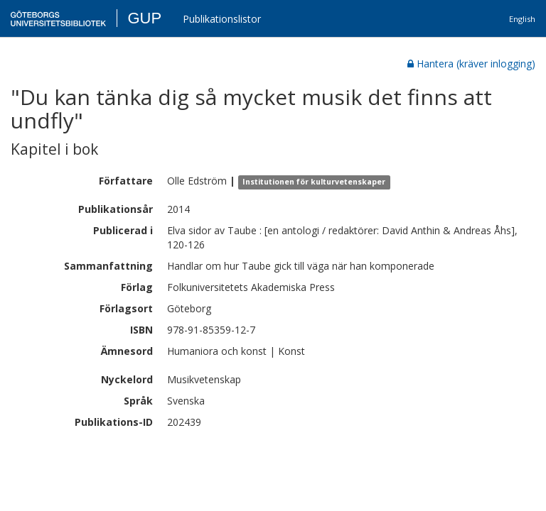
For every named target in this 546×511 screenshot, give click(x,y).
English (522, 18)
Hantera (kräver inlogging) (471, 63)
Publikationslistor (222, 19)
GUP (144, 18)
